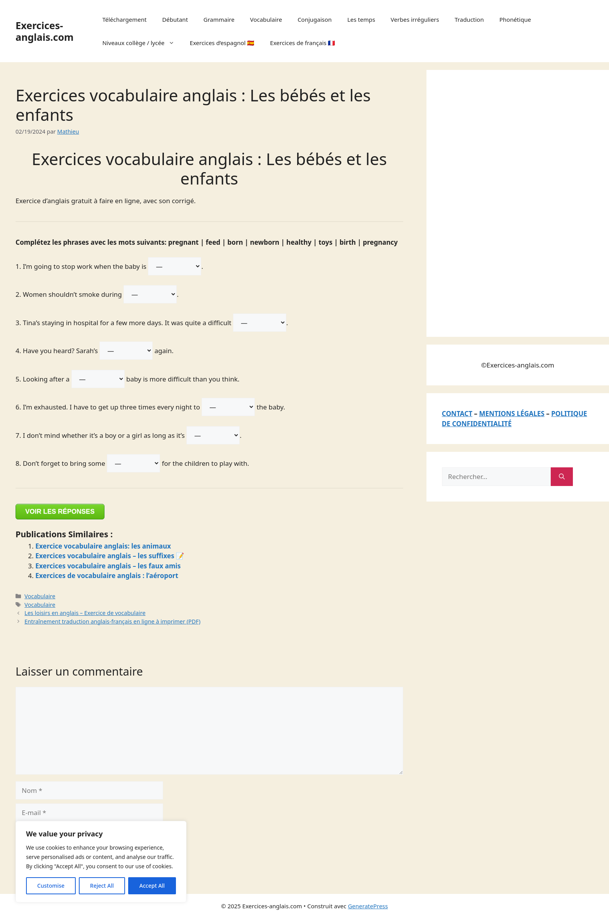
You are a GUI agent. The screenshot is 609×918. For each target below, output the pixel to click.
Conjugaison (315, 19)
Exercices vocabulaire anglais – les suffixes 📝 (109, 555)
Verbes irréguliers (415, 19)
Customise (50, 885)
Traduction (469, 19)
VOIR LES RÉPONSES (60, 511)
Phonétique (515, 19)
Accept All (152, 885)
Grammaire (219, 19)
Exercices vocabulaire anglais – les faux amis (108, 565)
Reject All (102, 885)
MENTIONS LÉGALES (512, 413)
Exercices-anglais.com (44, 31)
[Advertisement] (500, 202)
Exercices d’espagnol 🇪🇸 (222, 43)
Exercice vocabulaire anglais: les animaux (103, 546)
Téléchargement (125, 19)
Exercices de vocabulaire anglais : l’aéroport (106, 575)
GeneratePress (368, 906)
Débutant (175, 19)
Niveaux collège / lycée (142, 42)
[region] (101, 861)
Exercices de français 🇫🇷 (302, 43)
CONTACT (457, 413)
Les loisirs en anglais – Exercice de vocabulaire (84, 613)
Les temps (361, 19)
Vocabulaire (266, 19)
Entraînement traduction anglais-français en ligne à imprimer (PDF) (112, 621)
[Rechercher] (562, 476)
